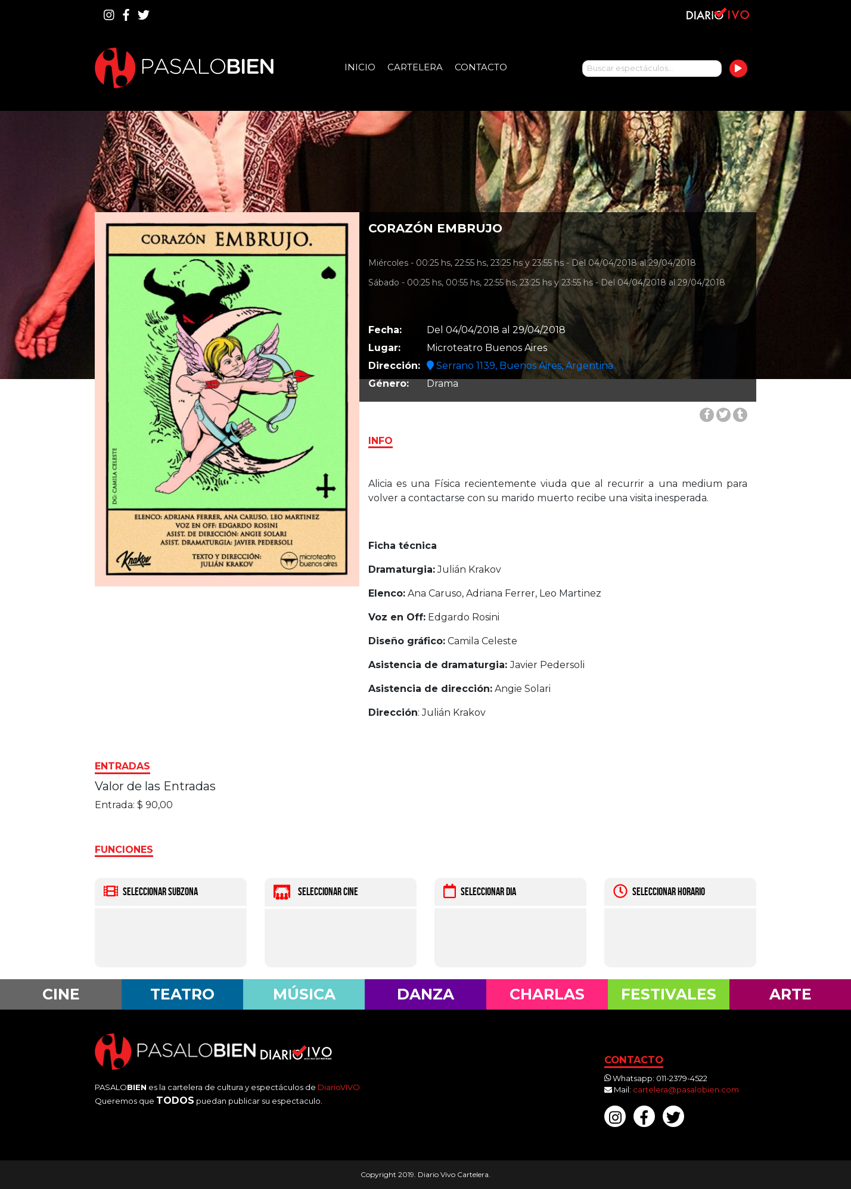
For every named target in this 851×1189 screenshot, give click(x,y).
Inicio (359, 67)
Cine (61, 994)
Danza (425, 994)
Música (304, 994)
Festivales (668, 994)
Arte (790, 994)
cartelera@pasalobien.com (686, 1089)
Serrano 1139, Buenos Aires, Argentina (520, 365)
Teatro (182, 994)
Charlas (547, 994)
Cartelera (415, 67)
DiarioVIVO (339, 1087)
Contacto (481, 67)
